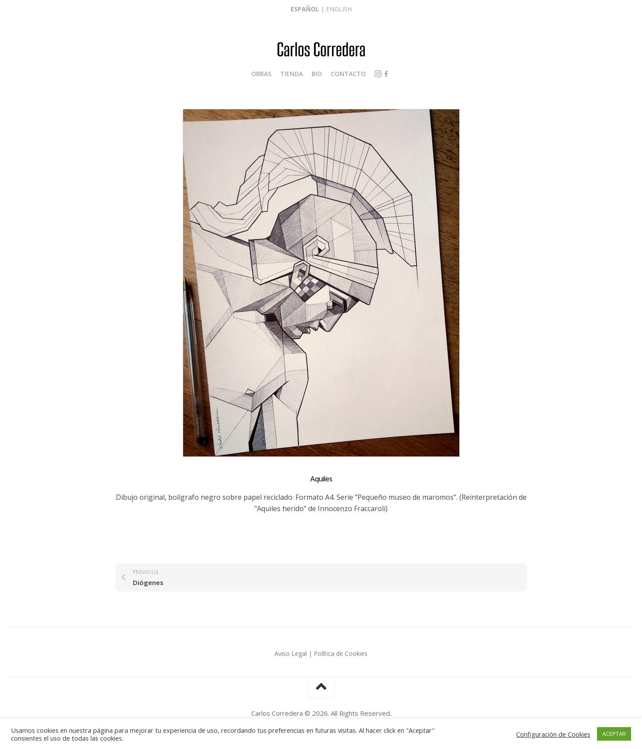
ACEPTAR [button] (614, 734)
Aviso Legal (290, 653)
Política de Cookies (341, 653)
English (339, 9)
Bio (317, 74)
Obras (261, 74)
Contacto (348, 74)
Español (305, 9)
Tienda (291, 74)
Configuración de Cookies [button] (553, 734)
